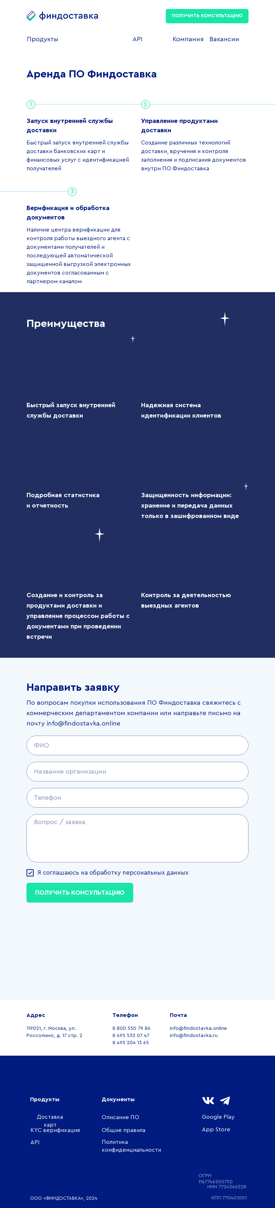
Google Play (218, 1117)
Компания (188, 39)
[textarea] (137, 838)
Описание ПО (120, 1117)
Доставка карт (50, 1121)
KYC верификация (55, 1130)
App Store (216, 1129)
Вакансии (224, 39)
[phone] (137, 798)
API (137, 39)
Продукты (42, 39)
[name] (137, 745)
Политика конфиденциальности (131, 1146)
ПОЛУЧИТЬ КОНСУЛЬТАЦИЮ (207, 15)
